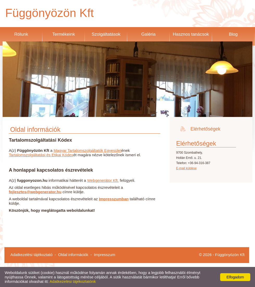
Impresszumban (114, 199)
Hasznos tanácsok (191, 34)
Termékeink (63, 34)
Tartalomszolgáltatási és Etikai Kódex (41, 155)
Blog (233, 34)
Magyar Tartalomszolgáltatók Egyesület (88, 150)
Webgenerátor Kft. (103, 180)
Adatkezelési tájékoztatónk (73, 281)
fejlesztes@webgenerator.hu (35, 192)
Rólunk (21, 34)
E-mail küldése (186, 168)
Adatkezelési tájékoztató (31, 254)
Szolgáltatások (106, 34)
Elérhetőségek (205, 129)
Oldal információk (73, 254)
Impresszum (104, 254)
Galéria (148, 34)
